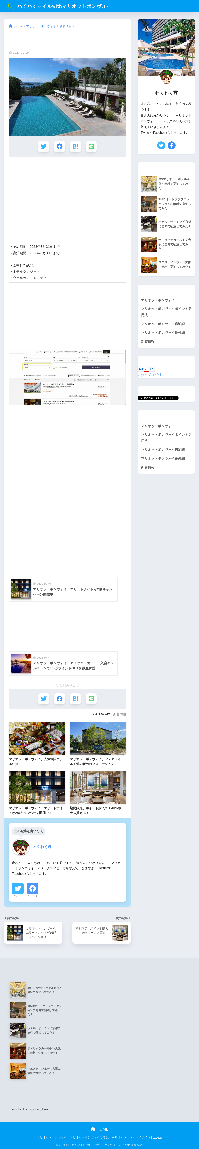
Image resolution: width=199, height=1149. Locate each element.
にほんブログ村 (149, 375)
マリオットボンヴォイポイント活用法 (166, 312)
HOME (99, 1128)
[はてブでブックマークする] (75, 146)
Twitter (17, 896)
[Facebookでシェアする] (59, 146)
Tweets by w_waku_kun (29, 1109)
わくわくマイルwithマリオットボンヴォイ (58, 6)
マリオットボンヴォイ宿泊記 (163, 324)
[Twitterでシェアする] (43, 146)
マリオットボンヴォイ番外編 (163, 333)
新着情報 (119, 714)
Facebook (32, 896)
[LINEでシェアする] (91, 146)
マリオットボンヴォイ (158, 300)
